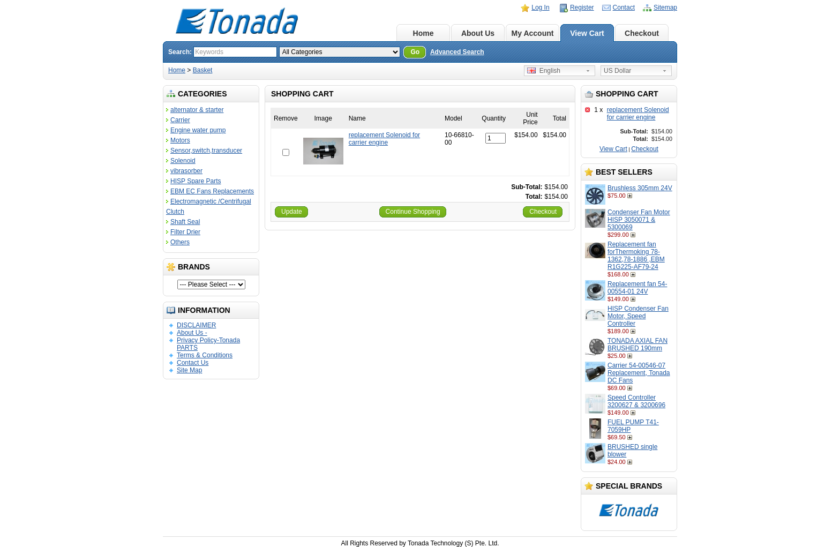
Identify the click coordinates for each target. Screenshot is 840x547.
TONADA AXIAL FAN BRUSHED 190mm (638, 344)
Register (582, 7)
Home (423, 33)
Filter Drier (185, 232)
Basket (203, 70)
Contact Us (192, 362)
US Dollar (617, 70)
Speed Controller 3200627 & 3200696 (636, 401)
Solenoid (183, 160)
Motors (180, 140)
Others (180, 242)
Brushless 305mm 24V (640, 188)
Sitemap (665, 7)
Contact (624, 7)
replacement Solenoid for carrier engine (638, 113)
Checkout (642, 33)
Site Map (189, 370)
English (543, 70)
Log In (540, 7)
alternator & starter (196, 110)
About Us (477, 33)
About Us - (192, 332)
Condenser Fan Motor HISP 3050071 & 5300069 (639, 219)
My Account (533, 33)
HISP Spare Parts (195, 181)
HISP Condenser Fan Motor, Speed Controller (638, 316)
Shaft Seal (185, 222)
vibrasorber (186, 171)
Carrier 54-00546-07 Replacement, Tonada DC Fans (639, 373)
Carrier (180, 120)
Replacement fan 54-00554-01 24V (637, 287)
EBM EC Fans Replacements (212, 191)
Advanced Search (457, 52)
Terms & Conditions (204, 355)
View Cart (587, 33)
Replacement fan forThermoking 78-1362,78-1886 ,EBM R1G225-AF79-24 (636, 256)
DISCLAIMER (196, 325)
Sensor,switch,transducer (206, 150)
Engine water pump (198, 130)
